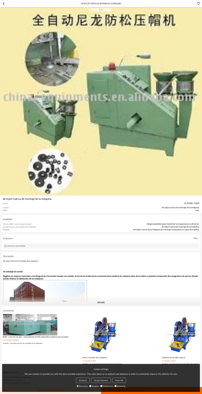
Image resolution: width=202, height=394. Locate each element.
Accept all (83, 380)
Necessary (82, 386)
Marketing (120, 386)
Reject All (119, 380)
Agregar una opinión (16, 246)
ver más (101, 302)
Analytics (94, 386)
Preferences (106, 386)
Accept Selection (101, 380)
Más (196, 238)
